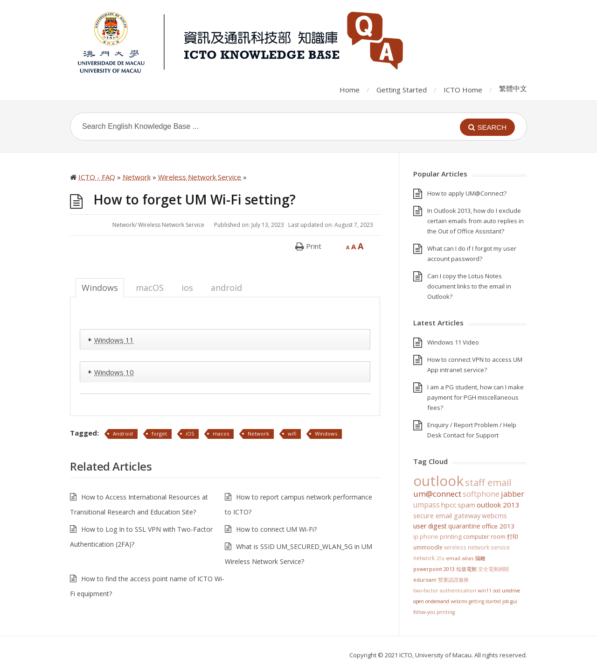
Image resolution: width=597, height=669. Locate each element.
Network (123, 225)
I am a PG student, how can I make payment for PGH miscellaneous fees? (475, 397)
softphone (481, 494)
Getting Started (401, 89)
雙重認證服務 (453, 580)
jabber (512, 494)
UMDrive (511, 590)
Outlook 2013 (498, 504)
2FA (440, 558)
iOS (190, 433)
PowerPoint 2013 (434, 568)
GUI (513, 601)
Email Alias (460, 558)
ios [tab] (187, 287)
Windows (326, 433)
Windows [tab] (100, 287)
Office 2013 (498, 526)
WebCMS (494, 515)
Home (350, 89)
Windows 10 (114, 372)
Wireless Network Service (171, 225)
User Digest (430, 525)
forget (159, 433)
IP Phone (425, 536)
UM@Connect (437, 494)
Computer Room (484, 537)
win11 (485, 590)
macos (221, 433)
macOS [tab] (150, 287)
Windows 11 (114, 340)
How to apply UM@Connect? (467, 193)
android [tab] (226, 287)
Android (123, 433)
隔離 (480, 558)
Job (505, 601)
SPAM (466, 504)
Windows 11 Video (453, 342)
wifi (292, 433)
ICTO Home (463, 89)
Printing (451, 536)
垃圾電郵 (466, 568)
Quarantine (464, 525)
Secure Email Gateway (446, 515)
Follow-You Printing (434, 612)
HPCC (448, 504)
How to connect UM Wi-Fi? (276, 529)
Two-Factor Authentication (444, 590)
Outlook (438, 480)
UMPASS (426, 505)
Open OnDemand (431, 601)
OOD (496, 590)
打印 (512, 537)
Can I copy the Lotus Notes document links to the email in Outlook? (469, 286)
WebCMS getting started (476, 601)
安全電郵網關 (493, 568)
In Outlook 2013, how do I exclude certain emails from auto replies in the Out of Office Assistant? (475, 220)
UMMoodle (428, 547)
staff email (488, 482)
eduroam (425, 580)
